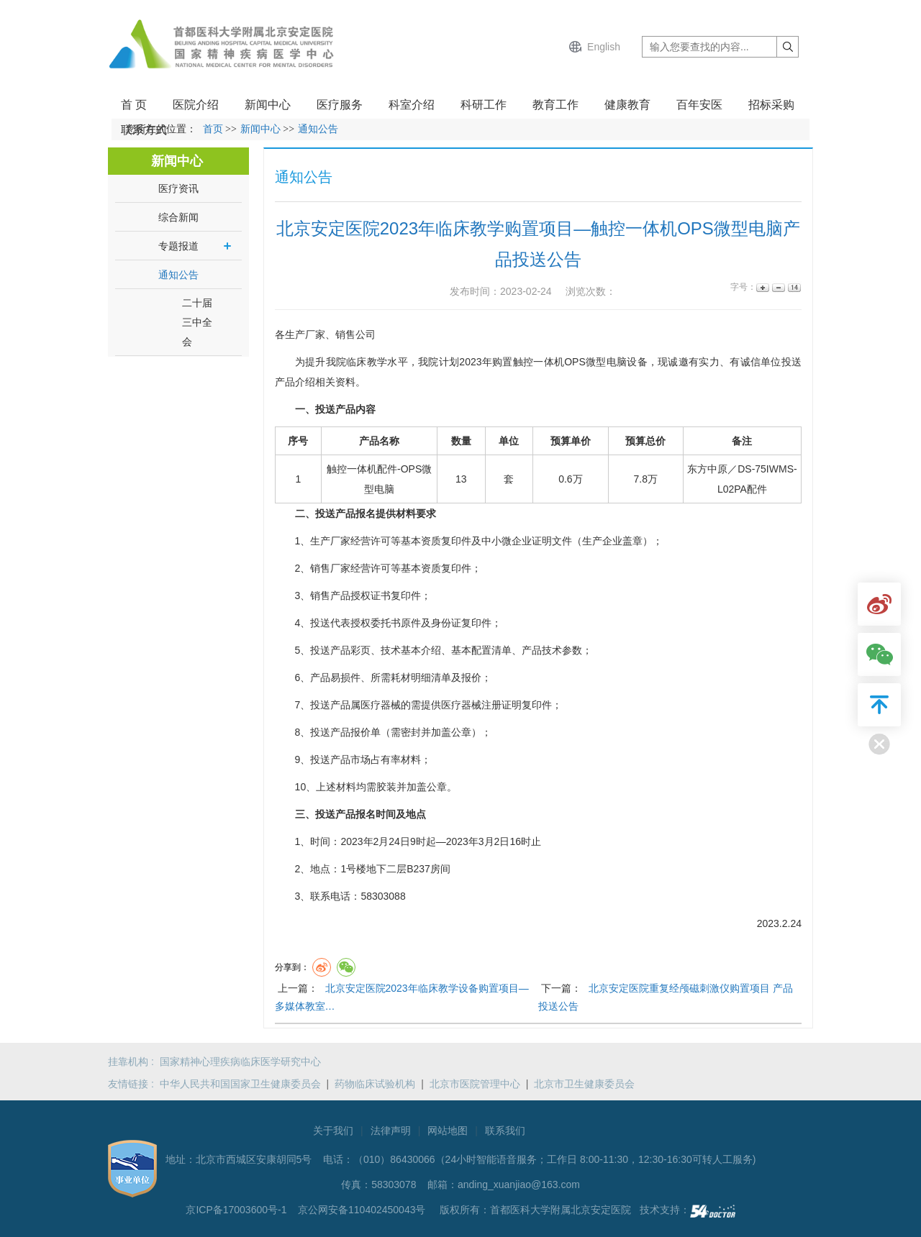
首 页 (134, 105)
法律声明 (391, 1130)
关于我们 (333, 1130)
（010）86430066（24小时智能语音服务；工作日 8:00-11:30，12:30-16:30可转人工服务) (554, 1159)
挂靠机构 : (134, 1061)
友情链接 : (134, 1084)
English (603, 47)
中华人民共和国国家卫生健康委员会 (240, 1084)
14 (793, 287)
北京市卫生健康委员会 (584, 1084)
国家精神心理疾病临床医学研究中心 (240, 1061)
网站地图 (447, 1130)
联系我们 (505, 1130)
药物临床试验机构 (375, 1084)
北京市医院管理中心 (475, 1084)
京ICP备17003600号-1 (237, 1209)
